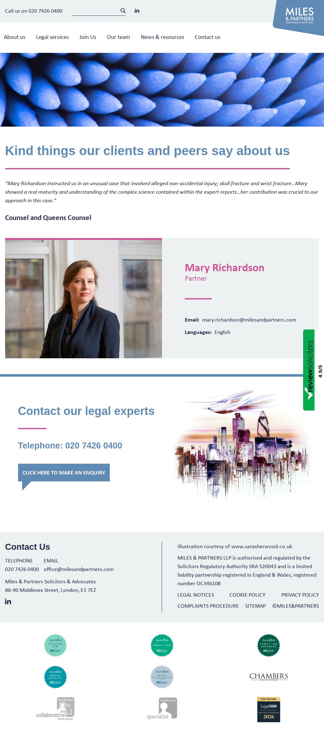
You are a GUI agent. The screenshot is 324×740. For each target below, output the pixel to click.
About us (14, 37)
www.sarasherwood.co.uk (261, 546)
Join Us (87, 37)
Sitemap (255, 605)
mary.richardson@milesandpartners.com (249, 319)
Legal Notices (196, 594)
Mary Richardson (225, 267)
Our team (118, 37)
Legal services (52, 37)
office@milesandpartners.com (79, 569)
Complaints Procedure (208, 605)
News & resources (162, 37)
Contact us (207, 37)
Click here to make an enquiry (63, 472)
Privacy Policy (300, 594)
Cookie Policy (247, 594)
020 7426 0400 (45, 10)
